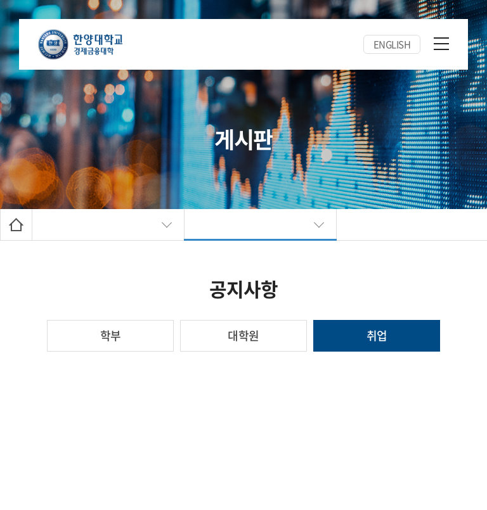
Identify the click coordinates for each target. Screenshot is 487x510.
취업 (377, 335)
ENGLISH (392, 44)
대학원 (243, 335)
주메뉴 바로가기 (0, 0)
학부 (110, 335)
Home (16, 224)
